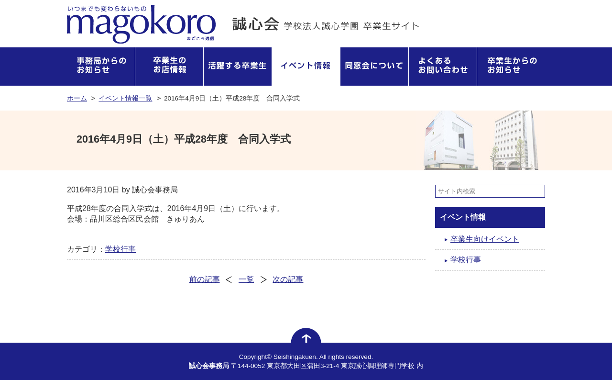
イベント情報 (306, 66)
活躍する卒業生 (238, 66)
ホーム (77, 98)
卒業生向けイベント (484, 239)
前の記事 (204, 279)
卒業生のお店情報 (169, 66)
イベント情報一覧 (125, 98)
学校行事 (120, 249)
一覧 (246, 279)
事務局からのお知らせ (101, 66)
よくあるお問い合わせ (443, 66)
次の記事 (288, 279)
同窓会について (374, 66)
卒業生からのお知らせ (511, 66)
